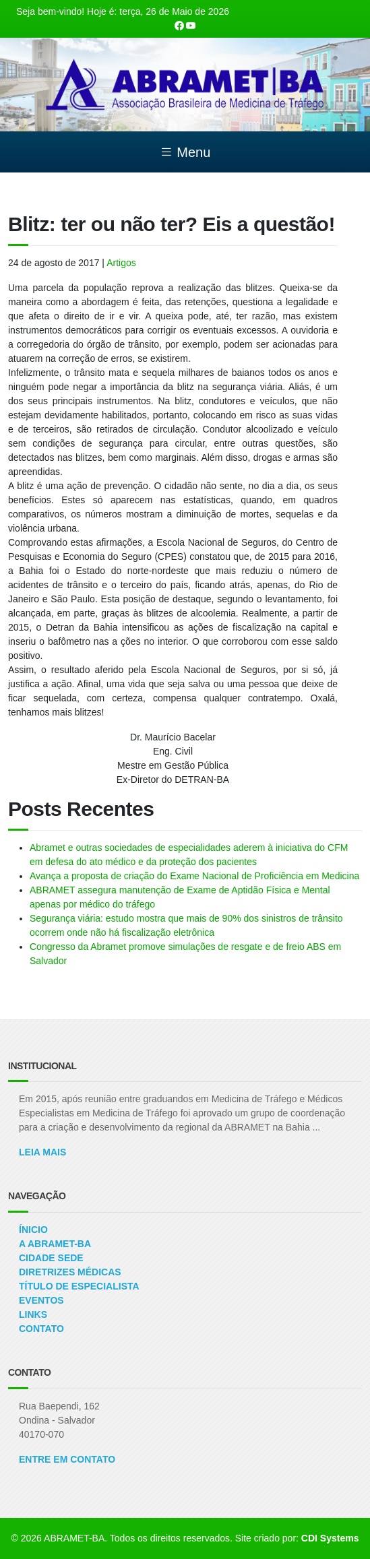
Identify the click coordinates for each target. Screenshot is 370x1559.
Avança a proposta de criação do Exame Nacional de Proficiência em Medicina (194, 875)
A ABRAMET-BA (55, 1243)
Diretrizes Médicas (70, 1272)
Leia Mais (42, 1152)
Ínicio (33, 1229)
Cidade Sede (51, 1257)
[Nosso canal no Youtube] (190, 25)
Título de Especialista (79, 1286)
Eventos (41, 1300)
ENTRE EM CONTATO (67, 1459)
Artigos (121, 262)
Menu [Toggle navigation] (185, 152)
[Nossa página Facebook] (179, 25)
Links (33, 1314)
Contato (41, 1328)
